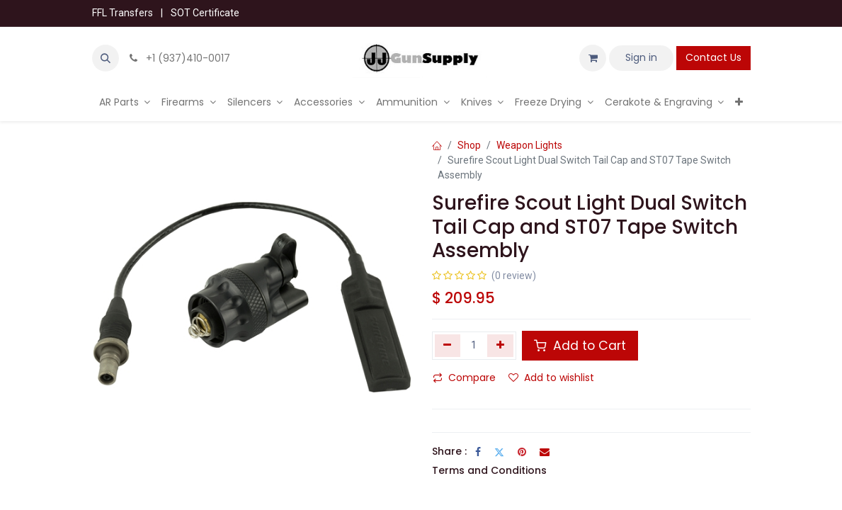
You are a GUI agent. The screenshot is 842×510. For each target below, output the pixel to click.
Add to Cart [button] (580, 345)
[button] (105, 58)
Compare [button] (464, 377)
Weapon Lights (529, 145)
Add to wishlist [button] (551, 377)
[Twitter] (499, 452)
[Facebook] (478, 452)
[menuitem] (125, 102)
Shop (469, 145)
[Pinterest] (522, 452)
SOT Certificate (205, 12)
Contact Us (713, 57)
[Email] (545, 452)
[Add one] (500, 345)
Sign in (641, 57)
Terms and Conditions (489, 470)
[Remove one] (448, 345)
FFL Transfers (122, 12)
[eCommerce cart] (592, 58)
